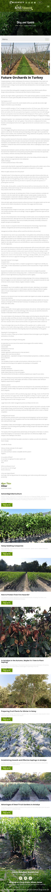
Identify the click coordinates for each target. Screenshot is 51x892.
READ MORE (6, 504)
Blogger (21, 25)
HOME (16, 25)
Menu (25, 39)
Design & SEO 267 (44, 889)
